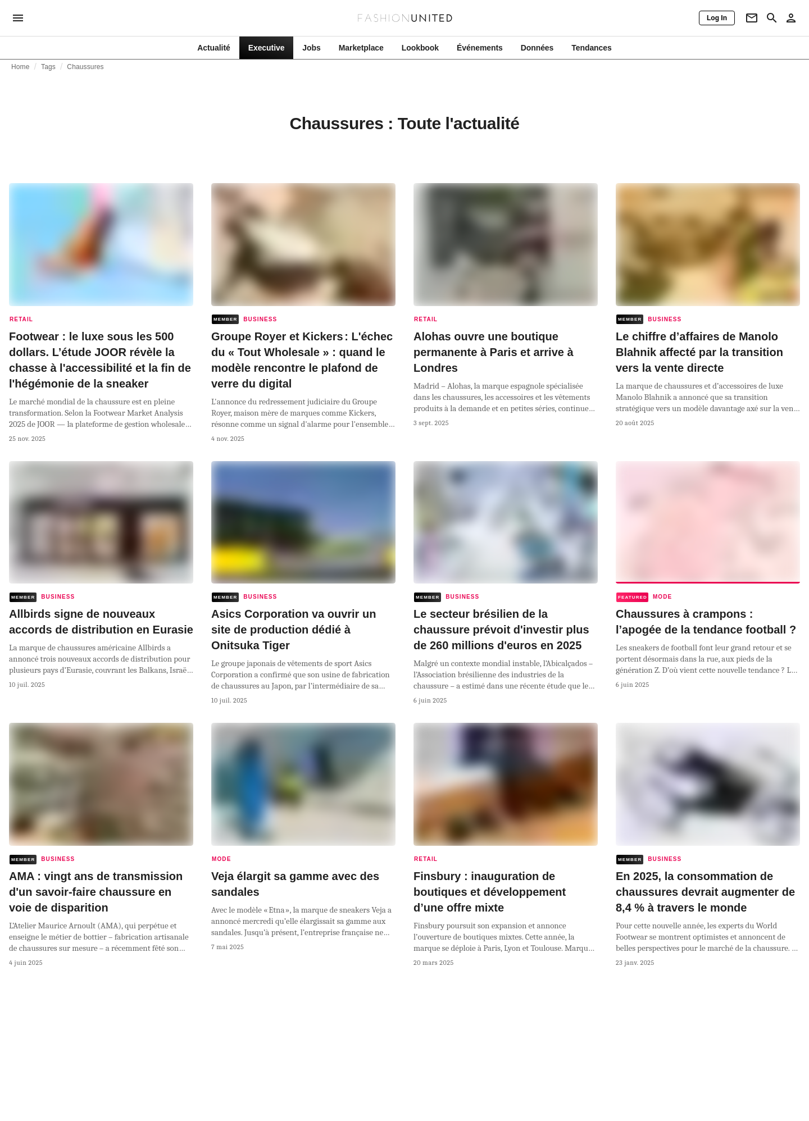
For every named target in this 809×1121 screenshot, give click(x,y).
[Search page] (772, 18)
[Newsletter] (752, 18)
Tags (48, 67)
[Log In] (717, 18)
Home (20, 67)
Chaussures (85, 67)
